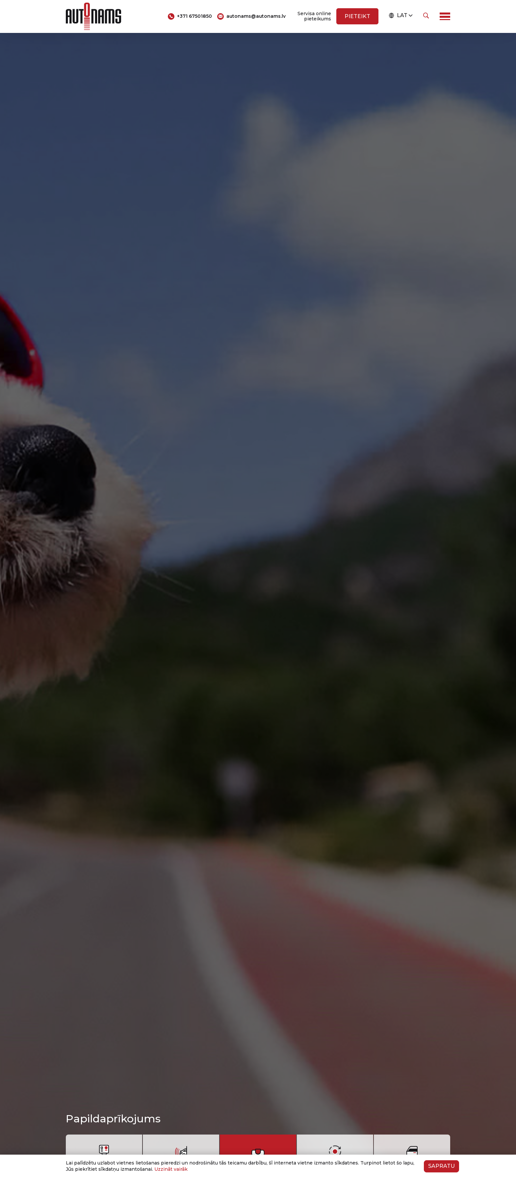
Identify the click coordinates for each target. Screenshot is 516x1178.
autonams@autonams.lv (256, 16)
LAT (398, 15)
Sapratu (441, 1166)
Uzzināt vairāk (171, 1169)
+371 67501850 (194, 16)
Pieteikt (357, 16)
